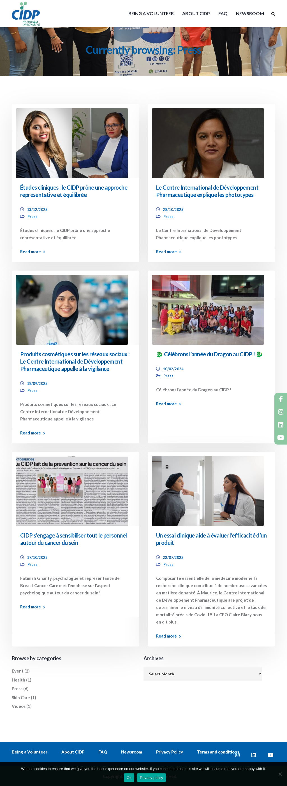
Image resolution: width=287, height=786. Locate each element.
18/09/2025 (37, 383)
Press (32, 216)
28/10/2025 (173, 209)
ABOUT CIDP (196, 13)
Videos (19, 706)
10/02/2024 (173, 369)
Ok (129, 778)
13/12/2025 (37, 209)
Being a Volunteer (29, 751)
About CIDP (72, 751)
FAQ (223, 13)
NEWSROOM (250, 13)
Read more (30, 252)
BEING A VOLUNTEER (151, 13)
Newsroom (131, 751)
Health (18, 679)
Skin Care (21, 697)
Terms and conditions (218, 751)
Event (18, 670)
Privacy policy (151, 778)
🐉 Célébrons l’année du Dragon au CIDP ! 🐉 (209, 354)
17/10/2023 (37, 557)
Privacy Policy (169, 751)
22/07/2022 (173, 557)
